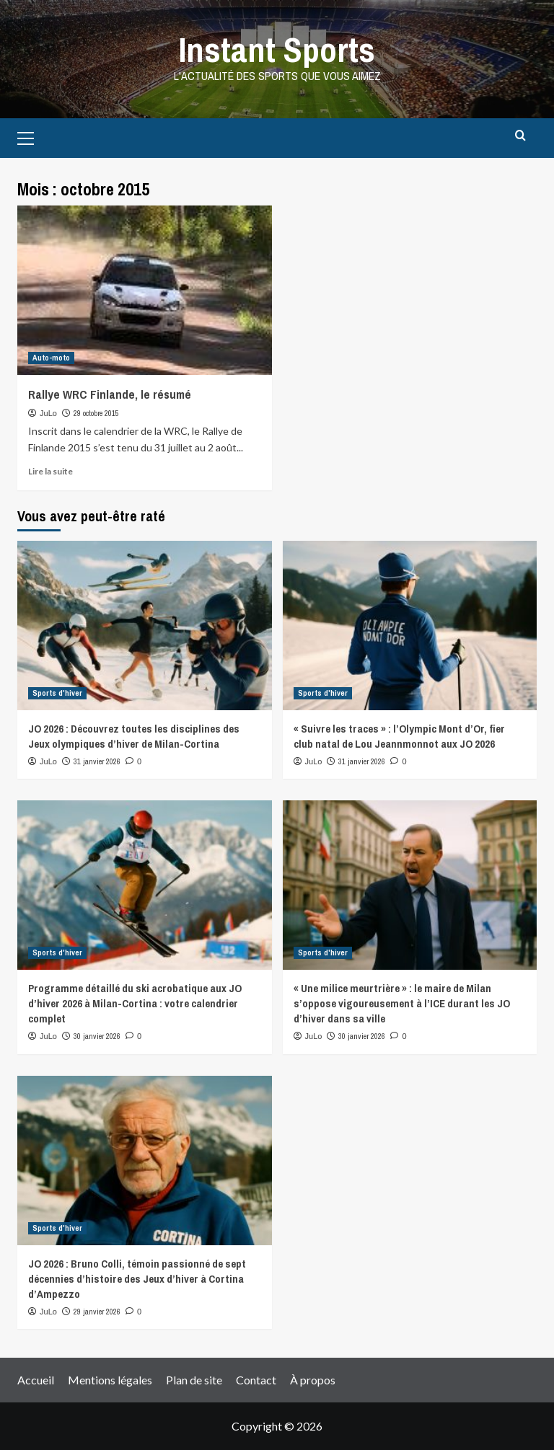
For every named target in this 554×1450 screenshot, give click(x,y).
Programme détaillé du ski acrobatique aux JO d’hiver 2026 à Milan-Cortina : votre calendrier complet (135, 1003)
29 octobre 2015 (96, 413)
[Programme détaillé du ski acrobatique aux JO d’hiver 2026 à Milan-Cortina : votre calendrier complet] (144, 885)
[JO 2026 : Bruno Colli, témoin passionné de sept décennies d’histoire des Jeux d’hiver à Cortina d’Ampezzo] (144, 1160)
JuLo (48, 413)
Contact (256, 1380)
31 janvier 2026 (97, 761)
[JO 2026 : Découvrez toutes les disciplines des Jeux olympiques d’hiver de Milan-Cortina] (144, 625)
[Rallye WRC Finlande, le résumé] (144, 290)
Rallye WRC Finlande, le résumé (109, 394)
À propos (312, 1380)
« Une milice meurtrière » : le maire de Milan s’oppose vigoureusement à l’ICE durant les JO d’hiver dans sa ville (402, 1003)
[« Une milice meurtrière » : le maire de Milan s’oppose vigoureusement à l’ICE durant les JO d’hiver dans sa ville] (410, 885)
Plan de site (194, 1380)
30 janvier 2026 (97, 1036)
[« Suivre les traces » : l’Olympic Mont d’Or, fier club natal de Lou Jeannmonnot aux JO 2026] (410, 625)
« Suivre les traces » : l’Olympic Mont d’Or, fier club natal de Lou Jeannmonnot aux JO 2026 (399, 736)
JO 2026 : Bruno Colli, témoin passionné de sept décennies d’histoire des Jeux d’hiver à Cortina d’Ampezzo (137, 1278)
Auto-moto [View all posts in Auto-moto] (51, 358)
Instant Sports (277, 49)
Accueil (35, 1380)
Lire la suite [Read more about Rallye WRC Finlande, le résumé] (50, 471)
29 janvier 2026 (97, 1312)
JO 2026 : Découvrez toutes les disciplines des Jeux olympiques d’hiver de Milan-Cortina (133, 736)
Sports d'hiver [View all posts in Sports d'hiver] (57, 693)
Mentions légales (110, 1380)
